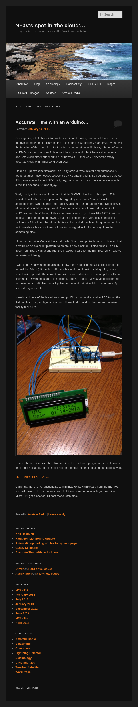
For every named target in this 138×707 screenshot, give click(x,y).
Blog (37, 84)
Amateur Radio (71, 93)
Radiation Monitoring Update (35, 538)
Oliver (19, 569)
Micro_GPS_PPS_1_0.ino (32, 477)
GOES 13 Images (26, 547)
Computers (23, 648)
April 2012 (22, 622)
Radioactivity (74, 84)
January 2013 (24, 604)
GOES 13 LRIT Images (101, 84)
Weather (51, 93)
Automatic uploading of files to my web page (46, 543)
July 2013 (21, 599)
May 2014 (21, 590)
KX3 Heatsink (24, 534)
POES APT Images (27, 93)
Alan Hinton (23, 573)
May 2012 (21, 618)
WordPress (22, 672)
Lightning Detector (28, 653)
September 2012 (26, 608)
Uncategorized (25, 662)
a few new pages (47, 573)
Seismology (53, 84)
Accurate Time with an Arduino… (51, 122)
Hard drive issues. (40, 569)
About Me (22, 84)
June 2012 (22, 613)
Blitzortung (23, 643)
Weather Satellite (27, 667)
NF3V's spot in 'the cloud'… (50, 25)
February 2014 (25, 594)
